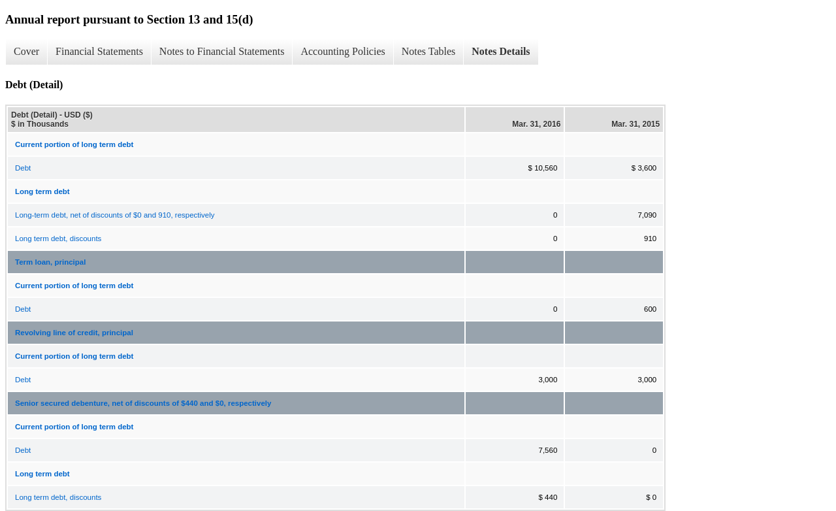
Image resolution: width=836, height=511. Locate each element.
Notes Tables (429, 51)
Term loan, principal (50, 262)
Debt (23, 168)
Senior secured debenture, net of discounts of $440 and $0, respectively (143, 403)
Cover (26, 51)
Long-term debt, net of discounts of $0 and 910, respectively (115, 215)
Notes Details (501, 51)
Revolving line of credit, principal (74, 333)
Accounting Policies (342, 51)
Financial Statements (99, 51)
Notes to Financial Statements (222, 51)
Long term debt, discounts (58, 238)
